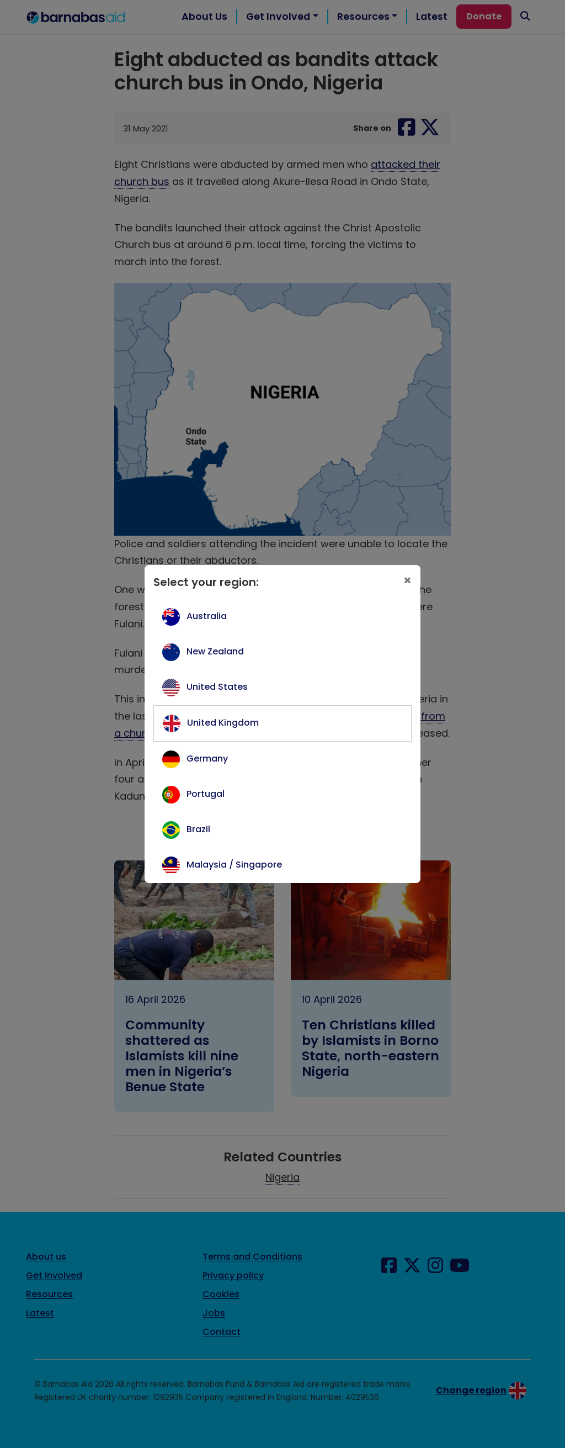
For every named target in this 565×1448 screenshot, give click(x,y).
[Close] (407, 580)
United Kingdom (223, 722)
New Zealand (215, 651)
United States (217, 686)
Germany (207, 758)
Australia (206, 616)
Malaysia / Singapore (234, 864)
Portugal (205, 794)
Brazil (198, 829)
